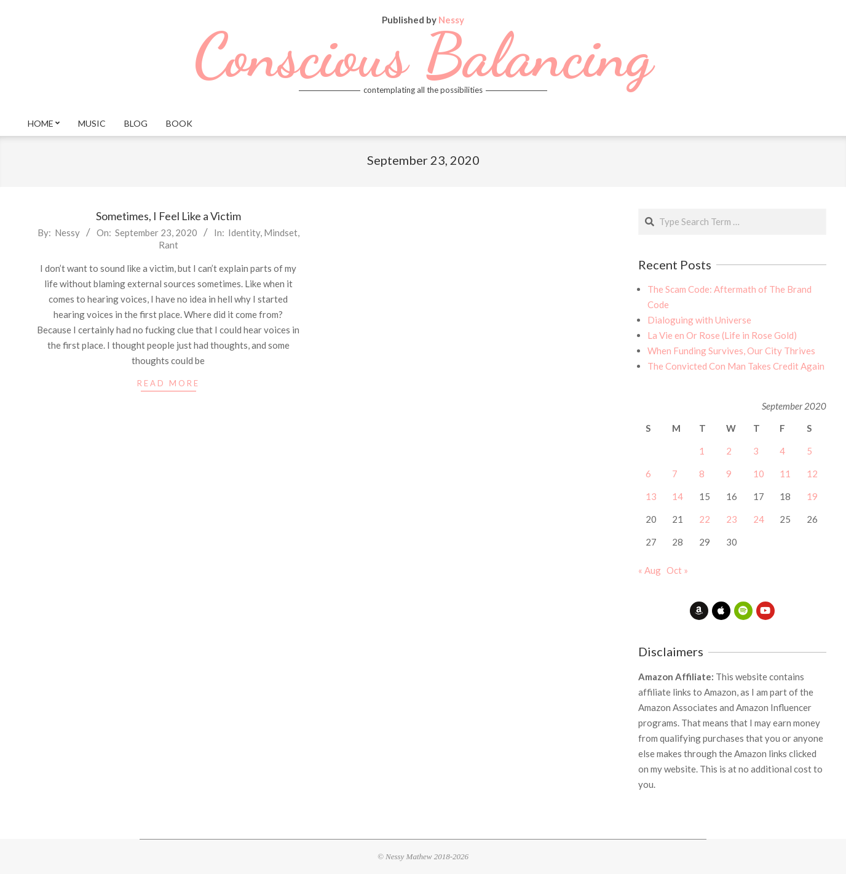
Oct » (677, 570)
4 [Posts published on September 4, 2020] (782, 450)
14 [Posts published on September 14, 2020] (677, 496)
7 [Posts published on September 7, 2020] (675, 473)
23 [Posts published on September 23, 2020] (731, 519)
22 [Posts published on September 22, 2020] (704, 519)
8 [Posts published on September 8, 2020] (702, 473)
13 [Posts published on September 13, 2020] (651, 496)
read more (168, 383)
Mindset (281, 232)
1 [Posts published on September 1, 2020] (702, 450)
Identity (244, 232)
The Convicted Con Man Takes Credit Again (735, 365)
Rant (168, 244)
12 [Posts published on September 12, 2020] (812, 473)
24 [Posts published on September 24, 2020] (758, 519)
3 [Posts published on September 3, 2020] (756, 450)
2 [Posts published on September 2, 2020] (729, 450)
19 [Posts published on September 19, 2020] (812, 496)
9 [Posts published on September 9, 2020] (729, 473)
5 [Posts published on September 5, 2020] (809, 450)
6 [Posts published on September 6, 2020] (648, 473)
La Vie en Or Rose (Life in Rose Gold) (722, 335)
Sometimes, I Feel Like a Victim (168, 216)
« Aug (649, 570)
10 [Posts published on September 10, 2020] (758, 473)
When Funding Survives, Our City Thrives (731, 350)
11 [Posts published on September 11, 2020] (785, 473)
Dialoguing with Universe (699, 319)
